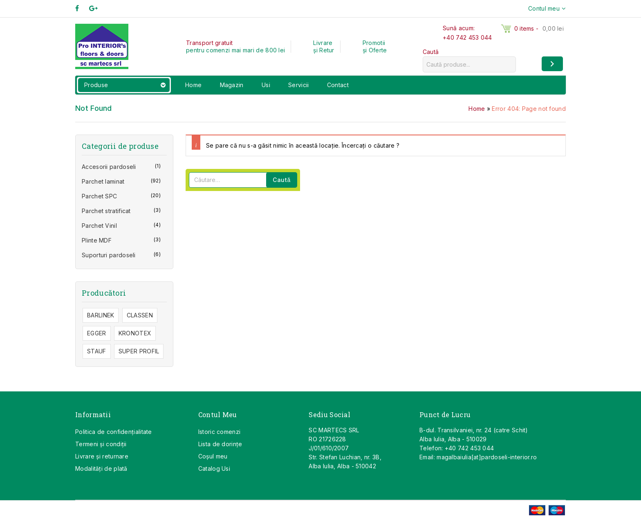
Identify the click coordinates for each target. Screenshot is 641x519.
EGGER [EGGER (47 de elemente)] (96, 333)
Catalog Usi (214, 468)
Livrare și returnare (101, 456)
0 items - (539, 28)
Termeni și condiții (101, 443)
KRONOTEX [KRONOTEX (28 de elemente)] (135, 333)
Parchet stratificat (106, 210)
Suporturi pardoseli (109, 255)
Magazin (232, 84)
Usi (266, 84)
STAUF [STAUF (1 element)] (96, 351)
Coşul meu (213, 456)
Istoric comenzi (219, 431)
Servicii (298, 84)
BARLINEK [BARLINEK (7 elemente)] (100, 315)
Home (193, 84)
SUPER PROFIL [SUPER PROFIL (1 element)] (139, 351)
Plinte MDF (97, 240)
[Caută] (552, 63)
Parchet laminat (103, 181)
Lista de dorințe (220, 443)
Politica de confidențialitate (113, 431)
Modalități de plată (101, 468)
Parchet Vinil (99, 225)
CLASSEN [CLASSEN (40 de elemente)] (140, 315)
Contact (338, 84)
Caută (431, 51)
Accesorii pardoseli (109, 166)
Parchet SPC (99, 196)
